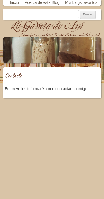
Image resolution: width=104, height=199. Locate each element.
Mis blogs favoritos (81, 2)
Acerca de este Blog (42, 2)
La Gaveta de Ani (47, 25)
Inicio (14, 2)
